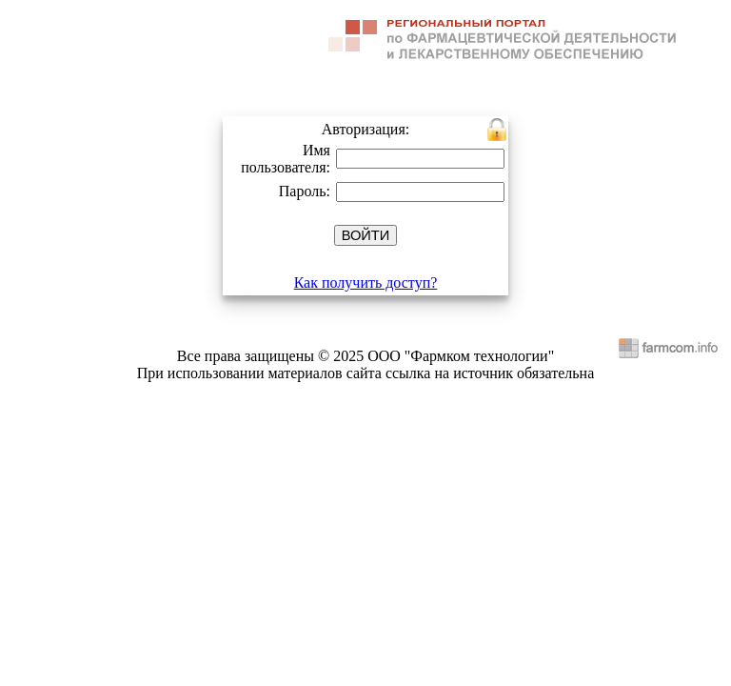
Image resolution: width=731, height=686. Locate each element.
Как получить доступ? (366, 282)
